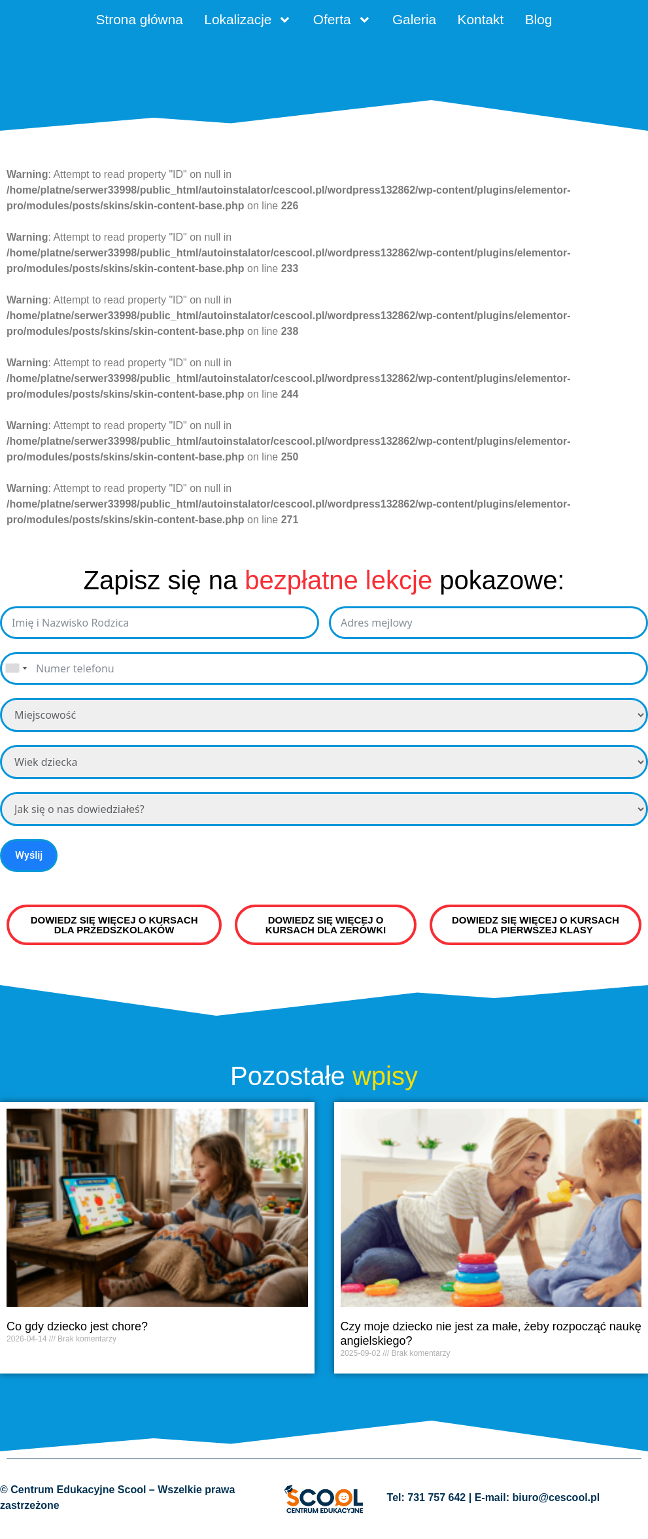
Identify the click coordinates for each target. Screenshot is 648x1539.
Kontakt (505, 22)
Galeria (428, 22)
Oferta (344, 23)
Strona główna (108, 22)
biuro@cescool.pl (556, 1504)
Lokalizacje (234, 23)
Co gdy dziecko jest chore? (77, 1333)
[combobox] (16, 674)
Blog (574, 22)
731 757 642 (436, 1504)
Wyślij (29, 861)
